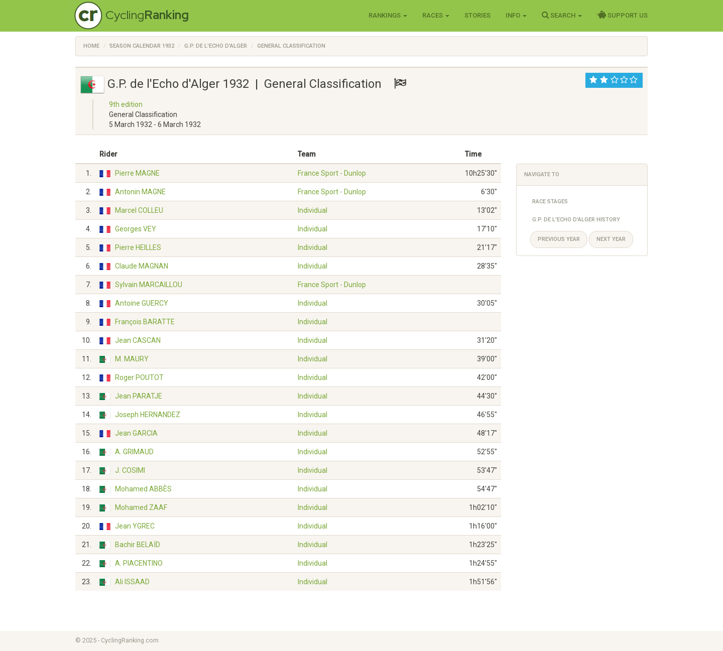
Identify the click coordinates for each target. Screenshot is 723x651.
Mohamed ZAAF (141, 507)
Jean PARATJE (138, 396)
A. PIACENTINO (139, 563)
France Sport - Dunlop (332, 173)
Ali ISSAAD (132, 582)
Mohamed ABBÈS (143, 489)
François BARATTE (145, 322)
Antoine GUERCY (141, 303)
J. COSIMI (130, 470)
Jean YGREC (135, 526)
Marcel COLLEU (139, 210)
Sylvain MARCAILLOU (148, 285)
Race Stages (550, 201)
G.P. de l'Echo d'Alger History (576, 219)
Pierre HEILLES (138, 247)
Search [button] (562, 15)
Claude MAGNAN (141, 266)
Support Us (622, 15)
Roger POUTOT (139, 377)
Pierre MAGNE (137, 173)
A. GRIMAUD (134, 452)
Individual (312, 210)
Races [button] (435, 15)
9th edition (126, 104)
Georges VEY (135, 229)
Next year (611, 239)
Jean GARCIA (136, 433)
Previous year (559, 239)
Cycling (147, 15)
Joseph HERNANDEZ (147, 415)
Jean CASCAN (138, 340)
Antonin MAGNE (140, 192)
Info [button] (516, 15)
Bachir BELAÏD (137, 545)
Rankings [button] (388, 15)
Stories (477, 15)
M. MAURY (132, 359)
